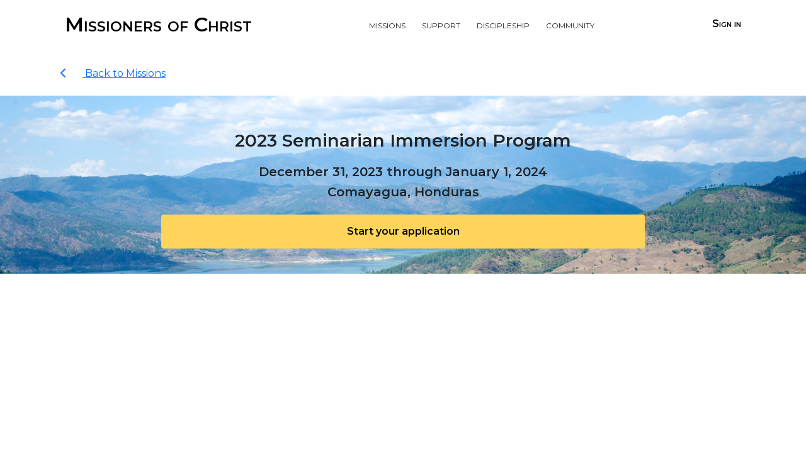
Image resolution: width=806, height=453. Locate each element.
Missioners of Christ (158, 24)
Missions (387, 24)
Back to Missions (113, 73)
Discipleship (503, 24)
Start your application (403, 231)
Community (570, 24)
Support (441, 24)
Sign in (726, 24)
